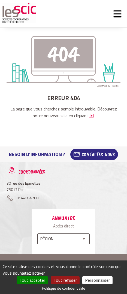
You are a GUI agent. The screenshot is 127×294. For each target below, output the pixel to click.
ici (91, 115)
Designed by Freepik (108, 86)
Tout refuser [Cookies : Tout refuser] (65, 280)
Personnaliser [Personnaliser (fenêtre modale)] (97, 280)
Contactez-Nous (98, 154)
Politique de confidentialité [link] (63, 288)
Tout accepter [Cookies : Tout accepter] (32, 280)
